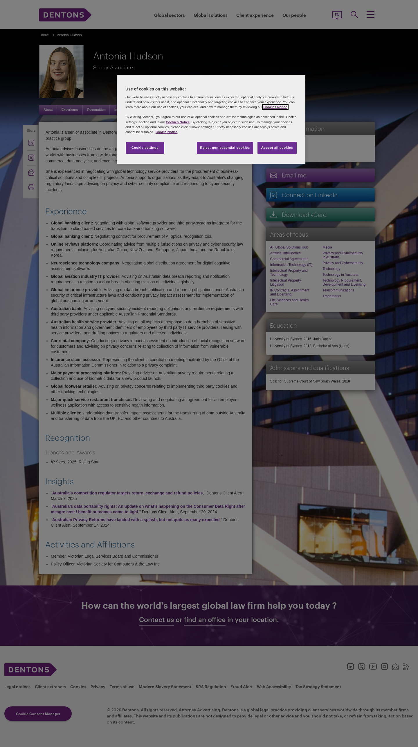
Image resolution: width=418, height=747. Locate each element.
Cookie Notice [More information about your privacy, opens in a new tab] (167, 132)
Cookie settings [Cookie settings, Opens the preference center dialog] (144, 147)
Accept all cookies (277, 147)
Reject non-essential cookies (225, 147)
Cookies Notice (275, 107)
